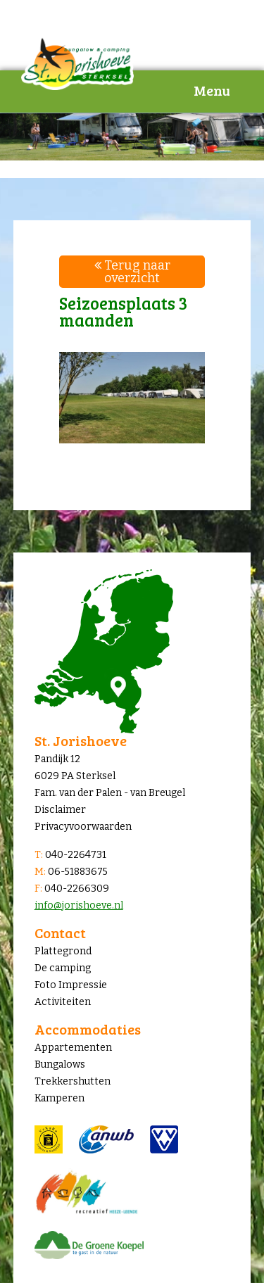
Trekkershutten (72, 1081)
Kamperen (59, 1098)
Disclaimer (60, 810)
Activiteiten (62, 1002)
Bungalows (59, 1064)
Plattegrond (63, 951)
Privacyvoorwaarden (83, 827)
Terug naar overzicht (132, 272)
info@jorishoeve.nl (78, 905)
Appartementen (73, 1048)
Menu (212, 90)
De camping (62, 968)
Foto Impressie (70, 985)
